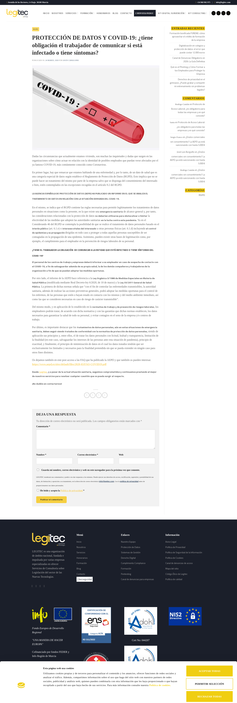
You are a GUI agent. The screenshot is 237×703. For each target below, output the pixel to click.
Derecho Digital (128, 558)
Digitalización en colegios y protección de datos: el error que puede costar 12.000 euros (189, 49)
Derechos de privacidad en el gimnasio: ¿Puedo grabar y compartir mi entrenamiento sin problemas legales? (187, 84)
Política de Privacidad (175, 547)
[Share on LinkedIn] (104, 395)
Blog (115, 13)
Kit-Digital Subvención (172, 13)
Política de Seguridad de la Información (183, 552)
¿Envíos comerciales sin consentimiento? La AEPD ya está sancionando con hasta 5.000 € (187, 141)
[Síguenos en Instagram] (218, 13)
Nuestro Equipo (128, 541)
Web (121, 454)
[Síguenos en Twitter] (223, 13)
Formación (87, 13)
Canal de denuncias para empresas (137, 579)
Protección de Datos (130, 547)
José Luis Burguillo (185, 152)
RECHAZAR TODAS (209, 680)
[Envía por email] (99, 395)
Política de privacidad (72, 490)
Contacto (126, 13)
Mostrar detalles (171, 696)
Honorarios (103, 13)
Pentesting (126, 574)
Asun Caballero (71, 60)
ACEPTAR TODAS (209, 655)
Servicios (72, 13)
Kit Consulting (197, 13)
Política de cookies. (160, 669)
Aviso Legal (170, 541)
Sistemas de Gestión (130, 552)
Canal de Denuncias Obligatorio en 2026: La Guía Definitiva (188, 59)
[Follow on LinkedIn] (228, 13)
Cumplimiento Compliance (133, 563)
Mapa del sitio (172, 568)
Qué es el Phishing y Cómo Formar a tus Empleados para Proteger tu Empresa (188, 70)
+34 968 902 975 (203, 2)
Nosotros (57, 13)
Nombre (41, 454)
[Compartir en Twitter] (92, 395)
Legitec (43, 372)
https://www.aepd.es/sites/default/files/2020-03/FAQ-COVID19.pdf (69, 364)
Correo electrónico (88, 454)
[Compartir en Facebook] (87, 395)
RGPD (35, 29)
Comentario (43, 426)
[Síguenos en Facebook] (213, 13)
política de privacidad (129, 481)
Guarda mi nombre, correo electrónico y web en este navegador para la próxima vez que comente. (90, 470)
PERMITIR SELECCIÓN (209, 667)
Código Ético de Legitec (176, 574)
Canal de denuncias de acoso (179, 563)
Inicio (46, 13)
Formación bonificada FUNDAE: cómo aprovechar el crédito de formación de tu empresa (187, 37)
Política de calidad (173, 579)
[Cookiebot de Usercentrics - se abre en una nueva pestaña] (21, 696)
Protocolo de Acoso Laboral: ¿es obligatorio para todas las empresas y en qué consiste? (188, 110)
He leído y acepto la (60, 490)
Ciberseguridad (144, 13)
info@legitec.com (223, 2)
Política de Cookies (174, 558)
